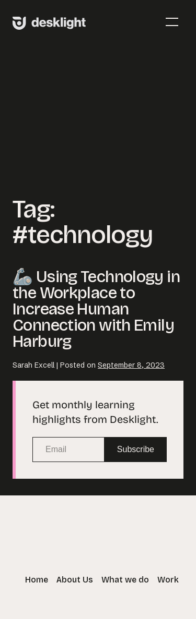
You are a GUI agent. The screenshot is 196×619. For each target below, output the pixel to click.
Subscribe (135, 449)
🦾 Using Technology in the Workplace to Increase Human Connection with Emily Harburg (96, 309)
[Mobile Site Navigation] (171, 21)
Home (36, 580)
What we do (125, 580)
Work (168, 580)
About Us (74, 580)
